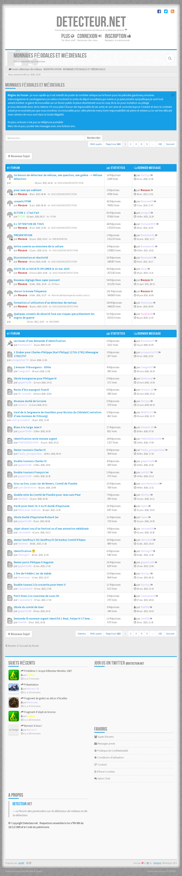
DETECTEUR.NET (91, 22)
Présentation (30, 684)
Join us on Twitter (119, 663)
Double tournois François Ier (31, 472)
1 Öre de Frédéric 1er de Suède (32, 573)
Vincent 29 (147, 389)
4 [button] (141, 144)
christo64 (146, 540)
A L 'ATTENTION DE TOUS (29, 224)
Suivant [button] (170, 144)
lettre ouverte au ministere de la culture (38, 246)
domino (23, 499)
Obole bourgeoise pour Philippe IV (35, 378)
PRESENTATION (23, 235)
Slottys (145, 175)
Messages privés (104, 743)
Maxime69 (147, 201)
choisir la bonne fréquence (30, 291)
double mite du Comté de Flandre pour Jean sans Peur (47, 495)
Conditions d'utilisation (109, 757)
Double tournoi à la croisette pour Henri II (40, 584)
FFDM (21, 216)
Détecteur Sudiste (29, 510)
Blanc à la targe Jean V (27, 427)
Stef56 (145, 607)
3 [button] (136, 144)
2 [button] (130, 144)
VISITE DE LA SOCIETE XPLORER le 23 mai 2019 (41, 269)
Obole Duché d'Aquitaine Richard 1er (36, 517)
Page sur (113, 144)
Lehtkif (145, 472)
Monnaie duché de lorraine (30, 401)
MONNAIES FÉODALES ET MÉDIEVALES (35, 85)
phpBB (21, 863)
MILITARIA (54, 321)
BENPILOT (147, 412)
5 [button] (147, 144)
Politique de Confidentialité (111, 750)
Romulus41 (147, 235)
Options (82, 633)
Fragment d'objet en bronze (38, 712)
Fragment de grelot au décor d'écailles (44, 698)
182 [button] (160, 144)
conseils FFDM (22, 201)
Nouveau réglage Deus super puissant (37, 280)
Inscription (118, 36)
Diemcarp (146, 302)
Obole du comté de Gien (29, 607)
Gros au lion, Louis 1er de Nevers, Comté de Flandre (45, 483)
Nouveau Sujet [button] (19, 156)
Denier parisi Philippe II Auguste (33, 562)
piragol (145, 213)
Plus (67, 36)
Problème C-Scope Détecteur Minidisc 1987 (46, 671)
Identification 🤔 (24, 551)
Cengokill (24, 371)
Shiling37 (24, 555)
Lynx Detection (27, 487)
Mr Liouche (24, 393)
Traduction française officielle (19, 871)
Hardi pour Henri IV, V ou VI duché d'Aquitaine (41, 506)
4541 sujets (96, 144)
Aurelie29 (146, 314)
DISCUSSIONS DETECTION (70, 183)
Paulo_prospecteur (30, 453)
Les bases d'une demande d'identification (40, 341)
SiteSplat (157, 863)
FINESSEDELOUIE (28, 442)
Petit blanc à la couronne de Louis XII (36, 596)
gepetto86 (24, 382)
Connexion (89, 36)
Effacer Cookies (104, 771)
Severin (22, 405)
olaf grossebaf (20, 420)
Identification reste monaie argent (35, 438)
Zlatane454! (148, 224)
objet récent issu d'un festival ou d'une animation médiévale (51, 528)
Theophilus (18, 321)
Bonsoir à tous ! (31, 726)
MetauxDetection (22, 183)
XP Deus (55, 284)
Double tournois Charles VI (30, 461)
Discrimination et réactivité (31, 257)
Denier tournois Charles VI (30, 450)
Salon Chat (102, 778)
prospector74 (19, 360)
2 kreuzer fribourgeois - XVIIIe (32, 367)
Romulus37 (25, 345)
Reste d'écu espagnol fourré (31, 389)
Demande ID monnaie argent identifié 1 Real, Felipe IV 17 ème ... (53, 618)
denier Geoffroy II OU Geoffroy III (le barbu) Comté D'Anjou (49, 540)
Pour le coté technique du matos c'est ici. (71, 295)
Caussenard (25, 588)
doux (144, 269)
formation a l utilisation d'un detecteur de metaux (45, 302)
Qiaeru (39, 871)
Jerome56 (24, 532)
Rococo (22, 194)
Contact (100, 764)
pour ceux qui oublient (27, 190)
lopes (144, 506)
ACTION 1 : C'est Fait (26, 213)
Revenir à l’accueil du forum (22, 646)
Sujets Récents (104, 737)
